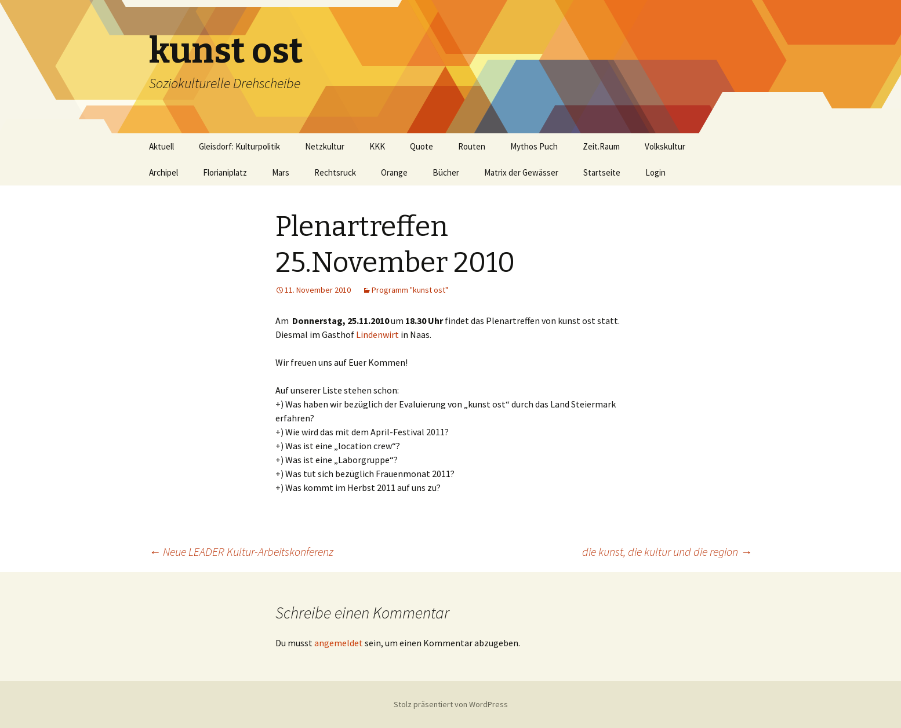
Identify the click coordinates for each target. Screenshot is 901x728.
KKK (377, 146)
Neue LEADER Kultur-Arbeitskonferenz (241, 551)
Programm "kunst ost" (410, 290)
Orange (394, 172)
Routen (471, 146)
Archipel (163, 172)
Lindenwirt (377, 334)
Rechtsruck (335, 172)
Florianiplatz (225, 172)
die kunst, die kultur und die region (667, 551)
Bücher (446, 172)
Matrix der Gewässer (521, 172)
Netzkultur (324, 146)
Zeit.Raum (601, 146)
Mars (280, 172)
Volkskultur (665, 146)
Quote (421, 146)
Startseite (601, 172)
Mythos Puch (534, 146)
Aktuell (161, 146)
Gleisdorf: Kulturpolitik (239, 146)
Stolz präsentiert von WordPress (451, 704)
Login (655, 172)
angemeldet (338, 643)
